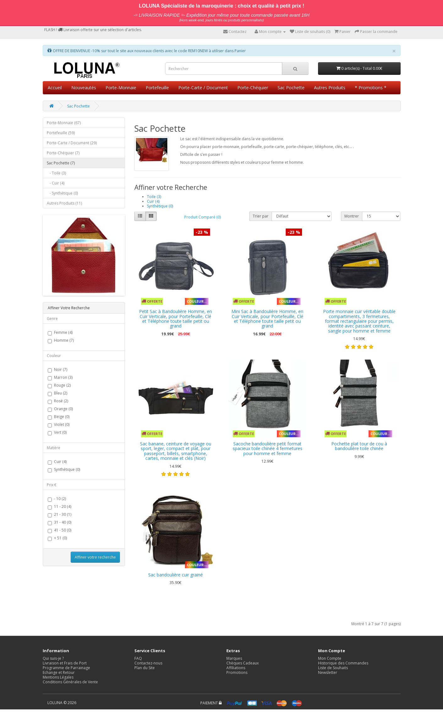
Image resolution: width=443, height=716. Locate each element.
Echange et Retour (59, 672)
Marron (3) (60, 377)
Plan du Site (144, 667)
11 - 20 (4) (59, 506)
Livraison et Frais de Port (65, 663)
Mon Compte (329, 658)
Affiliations (235, 667)
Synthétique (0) (64, 469)
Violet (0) (58, 424)
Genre (52, 318)
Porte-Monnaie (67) (64, 122)
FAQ (138, 658)
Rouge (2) (59, 385)
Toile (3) (154, 196)
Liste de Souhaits (333, 667)
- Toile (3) (56, 173)
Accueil (55, 88)
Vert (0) (57, 432)
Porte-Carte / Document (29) (72, 143)
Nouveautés (83, 88)
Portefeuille (157, 88)
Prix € (52, 484)
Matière (53, 447)
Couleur (54, 355)
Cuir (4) (57, 462)
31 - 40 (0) (59, 522)
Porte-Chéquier (252, 88)
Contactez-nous (148, 663)
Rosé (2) (58, 401)
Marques (234, 658)
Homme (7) (61, 340)
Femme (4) (60, 332)
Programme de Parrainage (66, 667)
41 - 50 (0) (59, 530)
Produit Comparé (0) (202, 217)
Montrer (351, 216)
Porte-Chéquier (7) (63, 153)
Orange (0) (60, 409)
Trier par (260, 216)
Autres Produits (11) (64, 203)
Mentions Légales (58, 677)
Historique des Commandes (343, 663)
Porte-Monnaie (120, 88)
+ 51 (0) (57, 538)
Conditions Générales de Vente (70, 682)
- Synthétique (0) (62, 193)
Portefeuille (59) (61, 132)
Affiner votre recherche (95, 557)
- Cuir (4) (55, 183)
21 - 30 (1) (59, 514)
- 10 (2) (57, 499)
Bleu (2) (57, 393)
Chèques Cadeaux (242, 663)
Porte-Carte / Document (203, 88)
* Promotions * (370, 88)
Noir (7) (57, 369)
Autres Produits (329, 88)
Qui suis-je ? (53, 658)
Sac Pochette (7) (61, 163)
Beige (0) (58, 417)
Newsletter (327, 672)
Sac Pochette (291, 88)
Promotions (236, 672)
